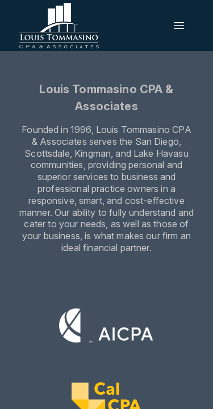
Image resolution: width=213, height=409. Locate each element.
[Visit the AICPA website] (106, 327)
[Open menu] (179, 25)
